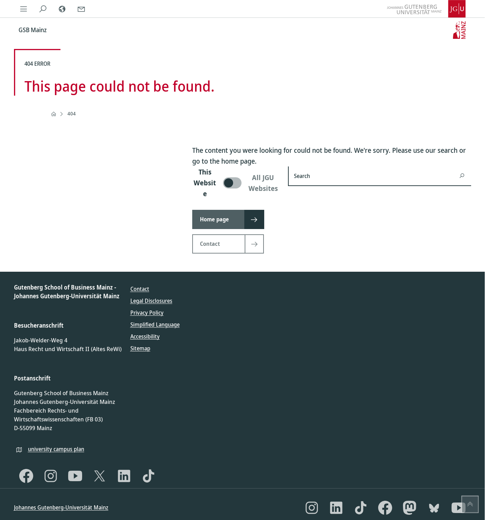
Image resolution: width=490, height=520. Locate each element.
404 (71, 113)
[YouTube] (75, 476)
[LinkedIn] (124, 476)
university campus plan (56, 449)
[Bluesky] (434, 508)
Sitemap (140, 348)
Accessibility (145, 336)
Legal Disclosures (151, 301)
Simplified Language (155, 324)
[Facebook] (26, 476)
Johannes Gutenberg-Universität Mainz (61, 507)
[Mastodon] (410, 508)
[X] (100, 476)
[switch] (236, 182)
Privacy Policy (147, 312)
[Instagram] (51, 476)
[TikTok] (149, 476)
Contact (139, 289)
